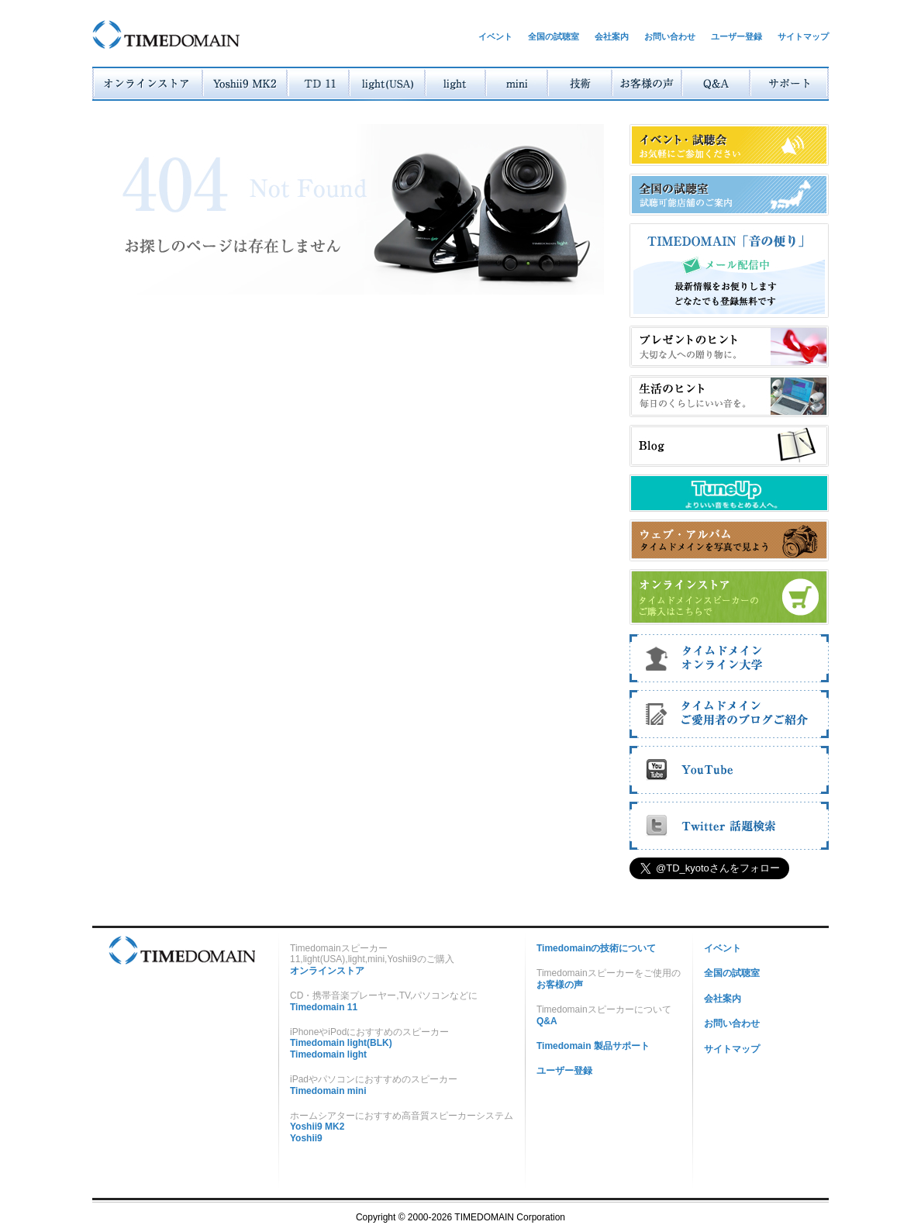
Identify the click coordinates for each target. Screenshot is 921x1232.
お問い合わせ (669, 36)
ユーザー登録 (736, 36)
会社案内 (612, 36)
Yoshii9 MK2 (317, 1126)
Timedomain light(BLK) (341, 1042)
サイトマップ (803, 36)
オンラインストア (327, 970)
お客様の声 (559, 984)
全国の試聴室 (553, 36)
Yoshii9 (306, 1138)
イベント (495, 36)
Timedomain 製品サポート (593, 1045)
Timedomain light (328, 1054)
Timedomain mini (328, 1090)
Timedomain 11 (323, 1007)
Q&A (546, 1021)
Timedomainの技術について (596, 948)
